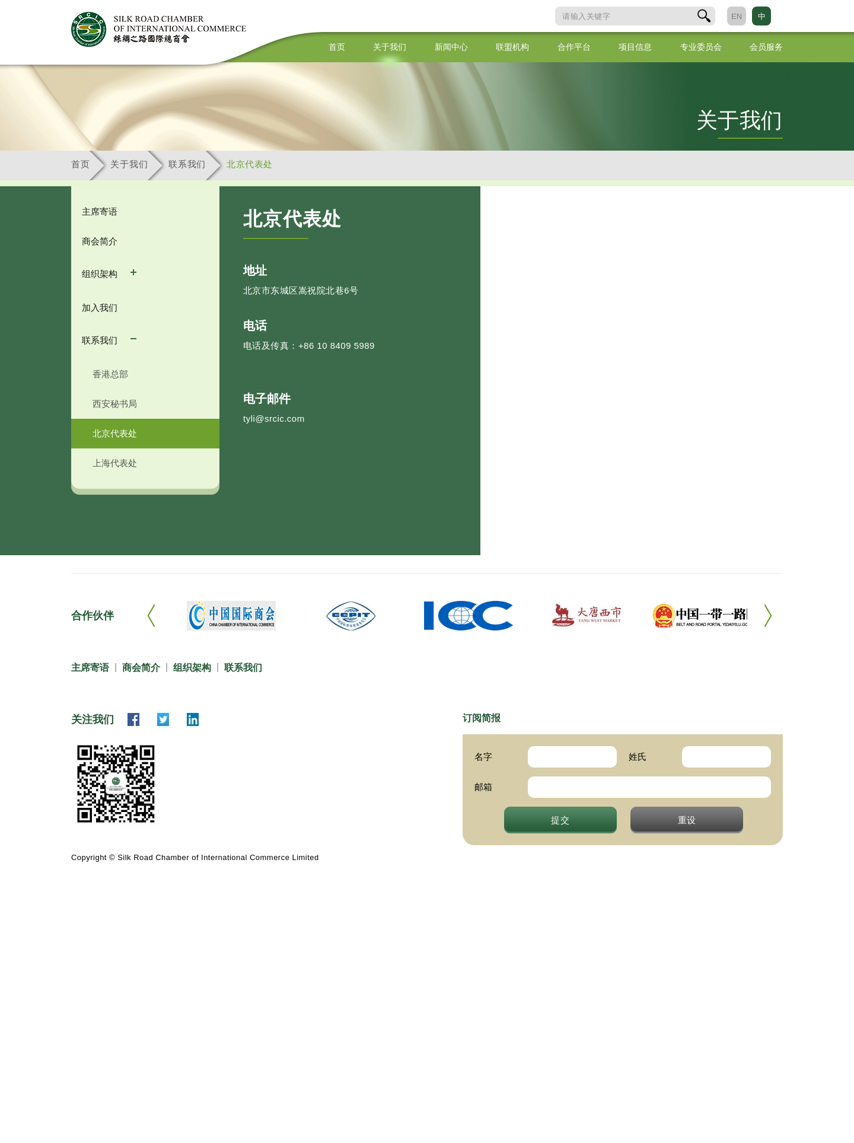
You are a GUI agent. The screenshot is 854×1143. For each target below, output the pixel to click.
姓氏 (637, 757)
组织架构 (101, 274)
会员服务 (766, 47)
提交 (560, 820)
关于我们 (389, 47)
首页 (337, 47)
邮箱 (483, 787)
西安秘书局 (115, 404)
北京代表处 (250, 164)
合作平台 (574, 47)
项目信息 (635, 47)
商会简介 (99, 241)
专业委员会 (701, 47)
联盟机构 (512, 47)
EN (736, 16)
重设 (687, 820)
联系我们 (187, 164)
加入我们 (99, 308)
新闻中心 (451, 47)
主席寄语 (99, 211)
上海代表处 (115, 463)
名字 (483, 757)
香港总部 (110, 374)
